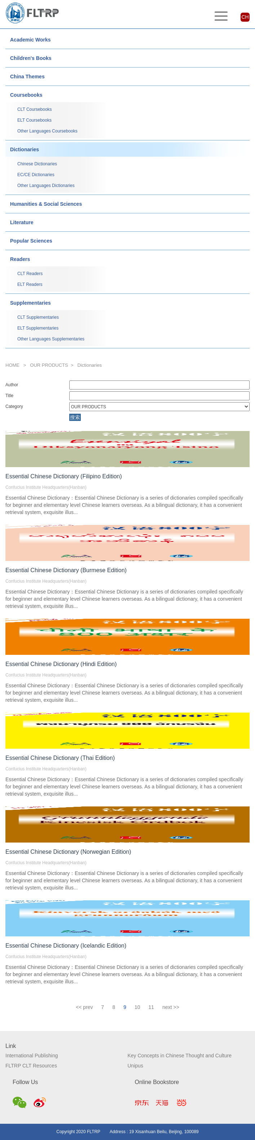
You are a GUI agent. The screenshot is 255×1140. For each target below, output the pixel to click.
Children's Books (31, 58)
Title (9, 395)
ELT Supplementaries (37, 328)
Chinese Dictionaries (37, 163)
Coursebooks (26, 95)
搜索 (75, 417)
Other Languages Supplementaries (50, 338)
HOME (12, 365)
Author (11, 384)
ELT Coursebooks (34, 120)
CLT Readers (30, 273)
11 (151, 1007)
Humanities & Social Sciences (46, 204)
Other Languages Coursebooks (47, 131)
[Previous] (84, 1007)
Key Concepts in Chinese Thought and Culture (180, 1055)
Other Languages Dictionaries (46, 185)
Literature (22, 222)
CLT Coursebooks (34, 109)
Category (14, 406)
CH (245, 17)
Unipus (136, 1066)
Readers (20, 259)
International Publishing (31, 1055)
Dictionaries (24, 149)
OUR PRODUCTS (49, 365)
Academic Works (30, 40)
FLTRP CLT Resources (31, 1066)
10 (137, 1007)
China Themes (27, 76)
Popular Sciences (31, 241)
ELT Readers (30, 284)
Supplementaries (30, 303)
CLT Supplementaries (38, 317)
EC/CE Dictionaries (35, 174)
